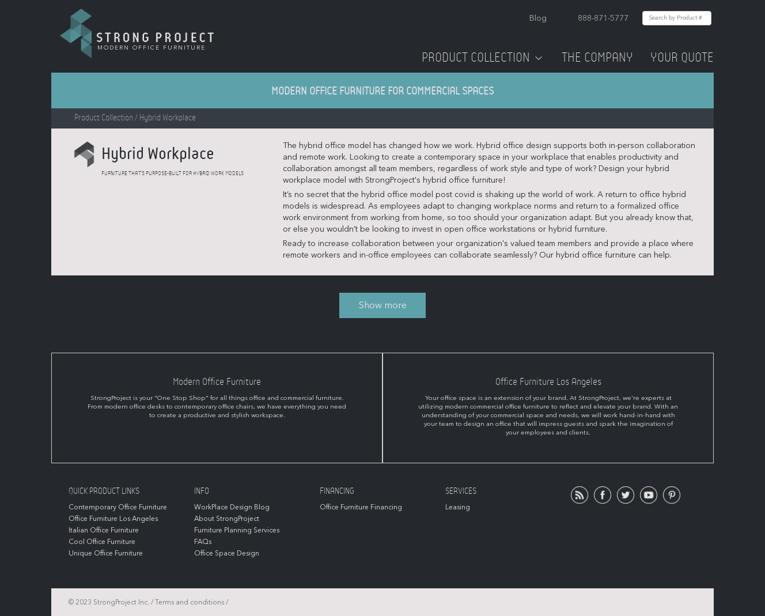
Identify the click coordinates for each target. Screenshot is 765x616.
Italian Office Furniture (104, 530)
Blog (538, 18)
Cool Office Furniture (102, 542)
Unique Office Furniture (106, 553)
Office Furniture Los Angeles (113, 519)
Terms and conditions (189, 602)
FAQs (202, 542)
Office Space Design (226, 553)
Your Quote (682, 58)
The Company (597, 58)
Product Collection (483, 58)
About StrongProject (226, 519)
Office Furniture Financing (361, 507)
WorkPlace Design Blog (232, 507)
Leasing (457, 507)
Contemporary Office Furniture (118, 507)
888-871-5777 (603, 18)
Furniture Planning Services (236, 530)
